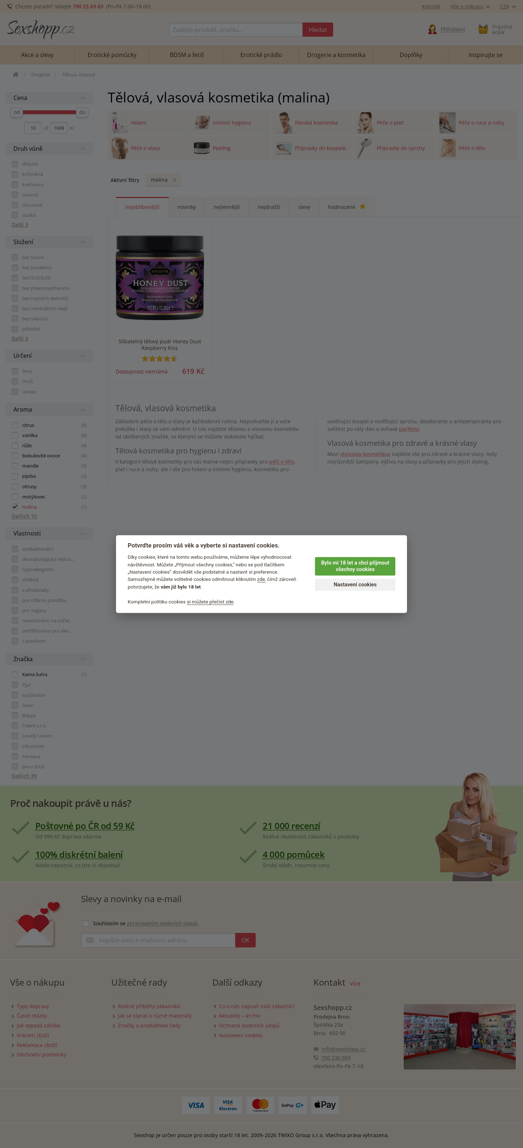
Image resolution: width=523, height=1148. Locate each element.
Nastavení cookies (355, 585)
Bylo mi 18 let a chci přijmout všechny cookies (355, 566)
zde (261, 579)
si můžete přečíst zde (210, 602)
